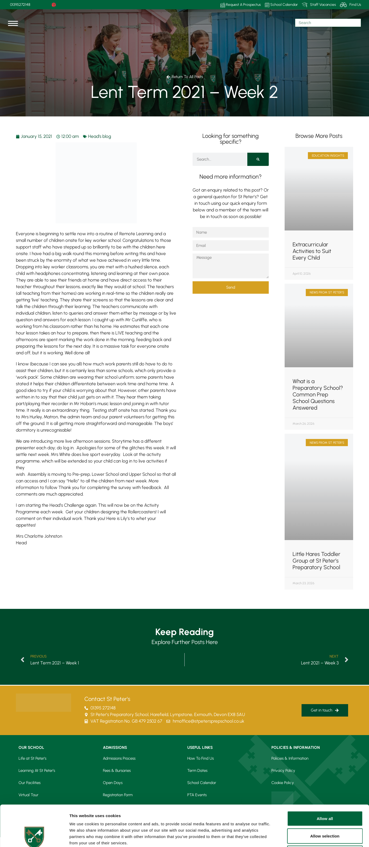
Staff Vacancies (319, 4)
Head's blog (99, 136)
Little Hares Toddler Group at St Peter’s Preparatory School (316, 560)
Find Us (350, 4)
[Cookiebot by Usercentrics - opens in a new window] (34, 837)
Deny (325, 812)
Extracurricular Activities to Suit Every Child (312, 251)
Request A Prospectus (240, 4)
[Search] (258, 159)
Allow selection (325, 795)
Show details (277, 836)
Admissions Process (119, 758)
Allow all (325, 777)
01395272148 (20, 4)
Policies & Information (289, 758)
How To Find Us (200, 758)
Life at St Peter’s (32, 758)
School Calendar (281, 4)
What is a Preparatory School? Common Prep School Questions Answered (318, 394)
